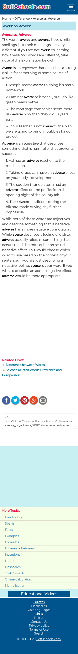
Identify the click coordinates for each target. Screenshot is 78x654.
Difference (22, 19)
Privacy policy (39, 625)
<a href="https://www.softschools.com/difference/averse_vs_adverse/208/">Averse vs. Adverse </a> (39, 421)
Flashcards (13, 567)
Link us (39, 618)
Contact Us (39, 622)
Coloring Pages (39, 610)
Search (39, 633)
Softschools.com (48, 639)
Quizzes (39, 602)
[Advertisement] (39, 319)
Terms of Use (39, 629)
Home (6, 19)
